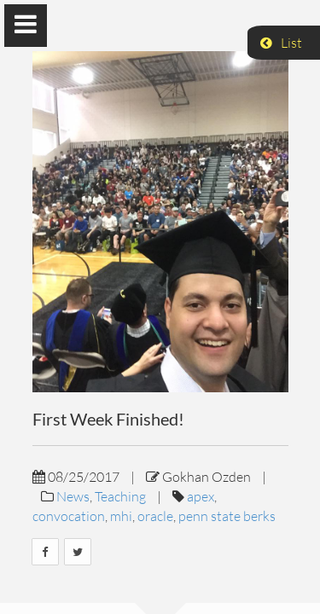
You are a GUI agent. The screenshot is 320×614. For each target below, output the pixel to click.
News (73, 496)
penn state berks (227, 515)
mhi (121, 515)
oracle (155, 515)
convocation (68, 515)
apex (200, 496)
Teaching (120, 496)
